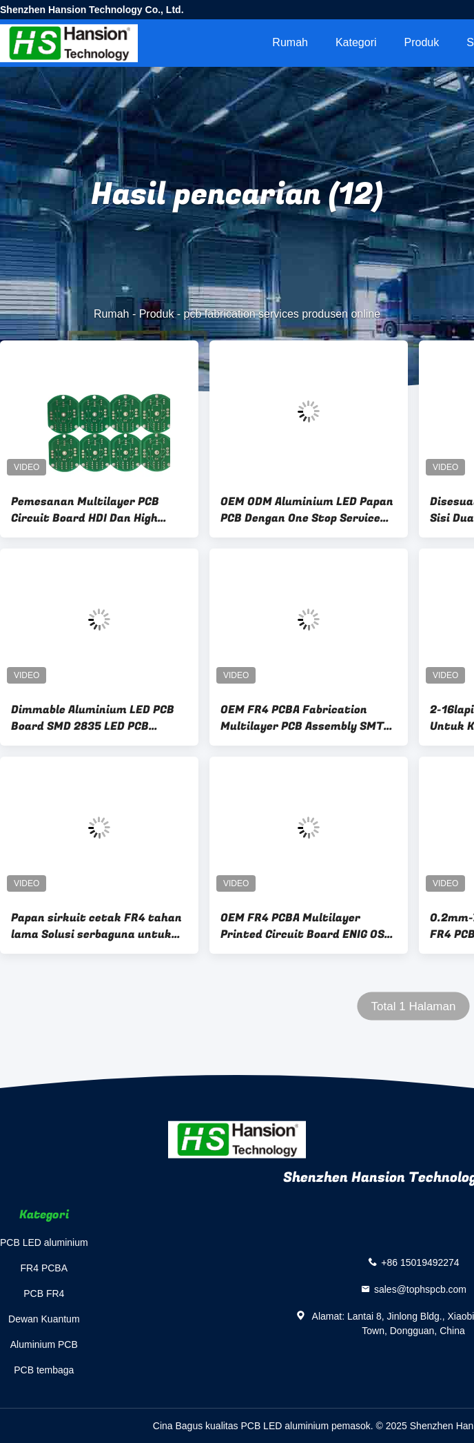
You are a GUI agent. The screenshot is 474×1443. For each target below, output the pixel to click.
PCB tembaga (44, 1369)
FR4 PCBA (44, 1267)
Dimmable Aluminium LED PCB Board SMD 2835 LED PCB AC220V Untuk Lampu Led (92, 718)
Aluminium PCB (44, 1344)
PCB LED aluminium (44, 1242)
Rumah (290, 42)
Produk (422, 42)
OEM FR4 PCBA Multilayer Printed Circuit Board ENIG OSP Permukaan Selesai (305, 926)
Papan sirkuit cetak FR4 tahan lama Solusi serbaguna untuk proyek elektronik (96, 926)
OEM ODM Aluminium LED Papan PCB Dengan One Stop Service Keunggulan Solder (306, 509)
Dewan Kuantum (44, 1318)
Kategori (356, 42)
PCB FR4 (43, 1293)
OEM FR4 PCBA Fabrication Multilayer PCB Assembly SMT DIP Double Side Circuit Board (302, 718)
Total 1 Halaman (413, 1006)
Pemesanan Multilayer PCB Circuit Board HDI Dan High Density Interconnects (85, 509)
